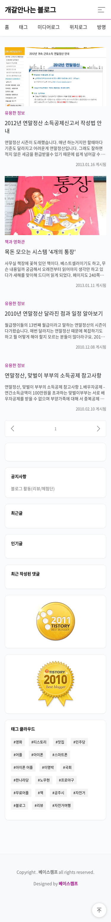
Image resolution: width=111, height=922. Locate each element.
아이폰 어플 (24, 767)
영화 (19, 742)
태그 (23, 26)
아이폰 (38, 754)
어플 (19, 754)
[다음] (98, 428)
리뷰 (40, 805)
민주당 (80, 742)
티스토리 (39, 742)
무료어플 (22, 792)
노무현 (45, 780)
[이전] (12, 428)
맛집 (61, 742)
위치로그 (78, 26)
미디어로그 (49, 26)
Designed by (55, 883)
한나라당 (22, 780)
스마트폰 (60, 754)
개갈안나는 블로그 (30, 9)
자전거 (80, 792)
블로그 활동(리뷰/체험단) (33, 488)
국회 (68, 767)
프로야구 (67, 780)
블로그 (20, 805)
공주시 (59, 792)
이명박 (49, 767)
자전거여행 (62, 805)
